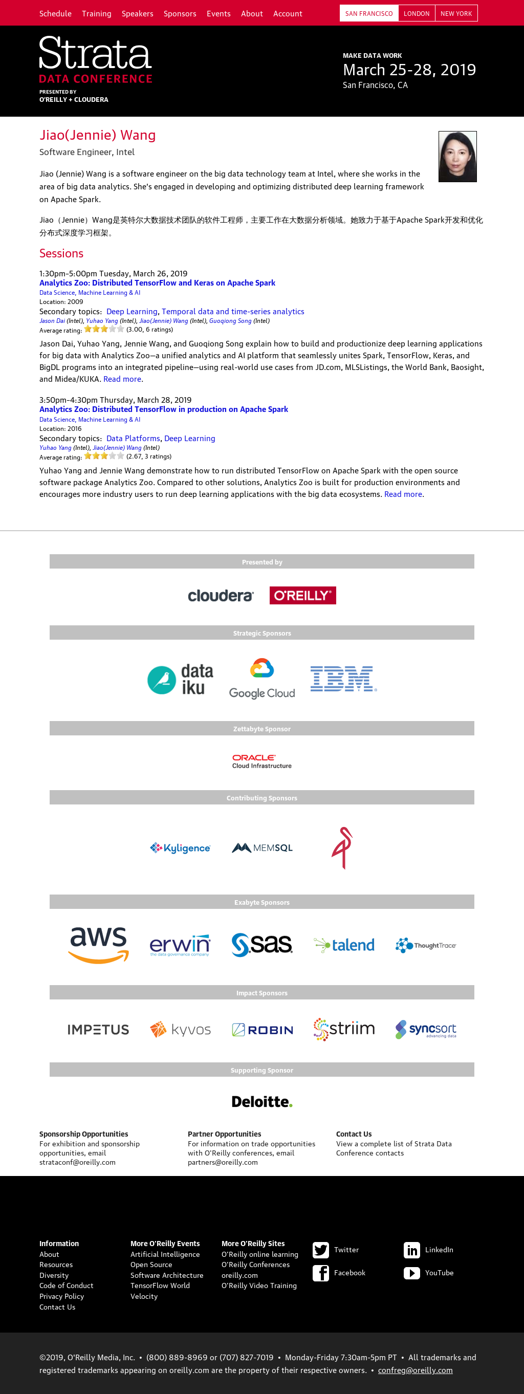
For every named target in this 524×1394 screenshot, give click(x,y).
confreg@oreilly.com (415, 1369)
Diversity (54, 1274)
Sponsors (180, 12)
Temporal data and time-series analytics (233, 310)
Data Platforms (133, 437)
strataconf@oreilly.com (77, 1161)
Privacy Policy (61, 1295)
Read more (122, 378)
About (252, 12)
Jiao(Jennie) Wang (163, 319)
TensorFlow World (160, 1284)
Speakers (138, 12)
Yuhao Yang (102, 319)
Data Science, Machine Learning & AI (90, 292)
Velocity (144, 1295)
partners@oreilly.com (223, 1161)
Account (287, 12)
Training (97, 12)
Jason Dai (52, 319)
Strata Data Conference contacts (394, 1147)
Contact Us (57, 1306)
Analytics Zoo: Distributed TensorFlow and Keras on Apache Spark (157, 282)
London (417, 13)
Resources (56, 1263)
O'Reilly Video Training (259, 1284)
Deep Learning (132, 310)
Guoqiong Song (230, 319)
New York (456, 13)
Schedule (55, 12)
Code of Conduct (66, 1284)
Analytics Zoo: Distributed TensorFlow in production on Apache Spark (163, 408)
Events (219, 12)
